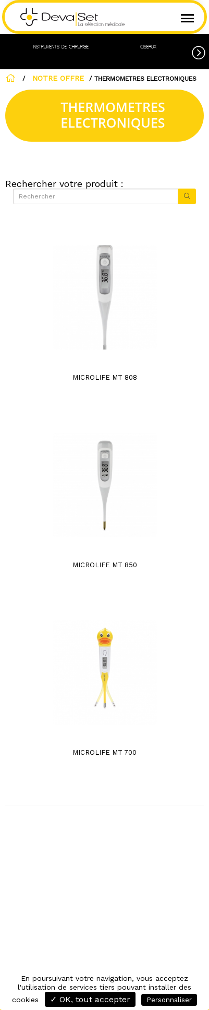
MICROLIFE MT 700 (104, 752)
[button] (200, 51)
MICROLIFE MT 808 (104, 377)
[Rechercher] (95, 196)
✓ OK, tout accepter (90, 999)
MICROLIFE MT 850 (104, 565)
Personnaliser (169, 1000)
